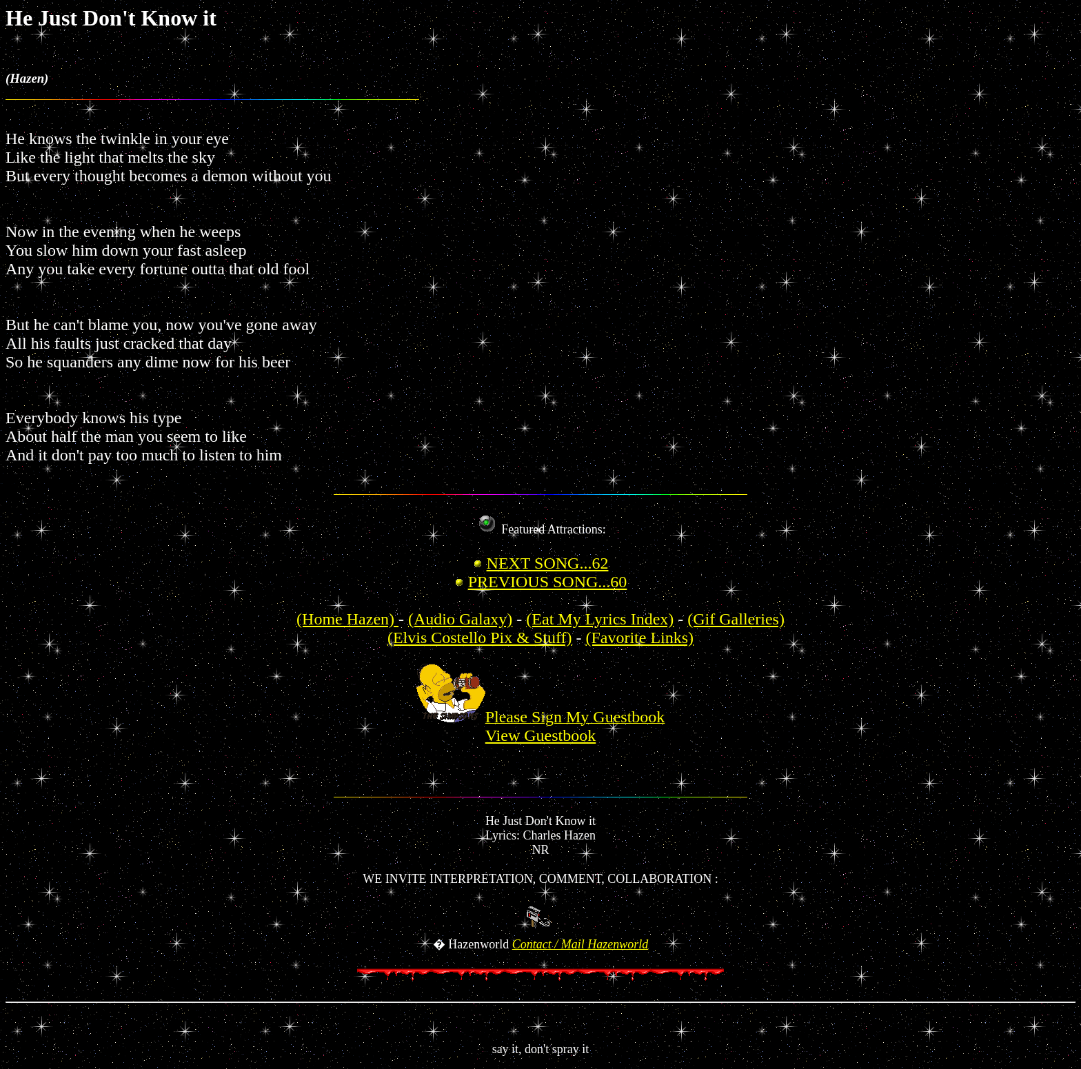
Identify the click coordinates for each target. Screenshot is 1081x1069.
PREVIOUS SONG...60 (547, 582)
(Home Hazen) (347, 619)
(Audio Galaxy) (460, 619)
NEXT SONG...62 (548, 563)
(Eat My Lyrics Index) (600, 619)
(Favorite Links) (639, 638)
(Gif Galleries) (736, 619)
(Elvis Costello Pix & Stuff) (479, 638)
